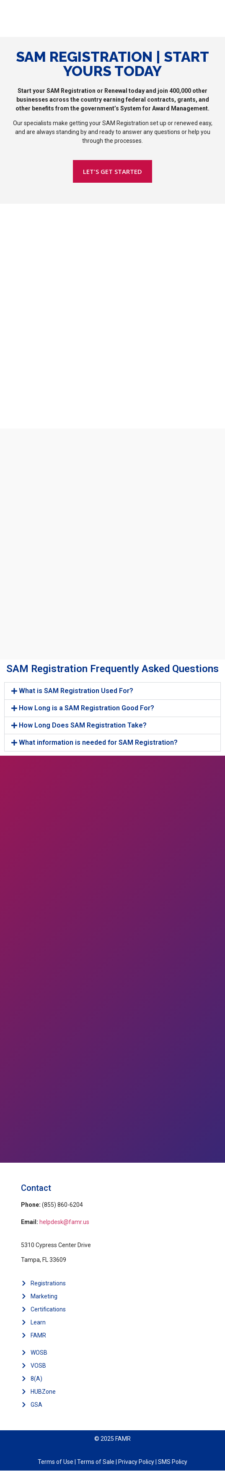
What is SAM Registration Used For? (76, 691)
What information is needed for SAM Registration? (98, 742)
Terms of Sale (95, 1461)
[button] (112, 691)
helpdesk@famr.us (64, 1222)
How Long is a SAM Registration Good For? (86, 708)
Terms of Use (55, 1461)
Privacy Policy (136, 1461)
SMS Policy (172, 1461)
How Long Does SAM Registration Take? (83, 725)
